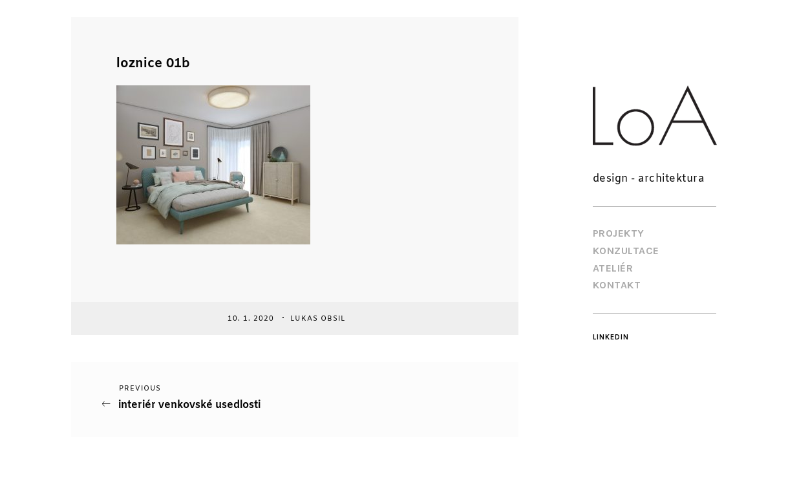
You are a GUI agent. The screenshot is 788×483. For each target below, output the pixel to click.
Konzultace (626, 250)
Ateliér (613, 268)
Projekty (618, 233)
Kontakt (617, 285)
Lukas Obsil (319, 318)
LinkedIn (611, 337)
